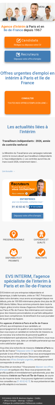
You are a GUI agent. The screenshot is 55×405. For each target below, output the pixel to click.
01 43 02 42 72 (23, 381)
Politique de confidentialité (14, 403)
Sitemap (21, 401)
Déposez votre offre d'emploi (27, 216)
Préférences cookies (34, 403)
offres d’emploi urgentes (21, 359)
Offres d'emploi (10, 401)
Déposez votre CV (25, 351)
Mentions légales (26, 398)
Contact (29, 401)
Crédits (37, 398)
